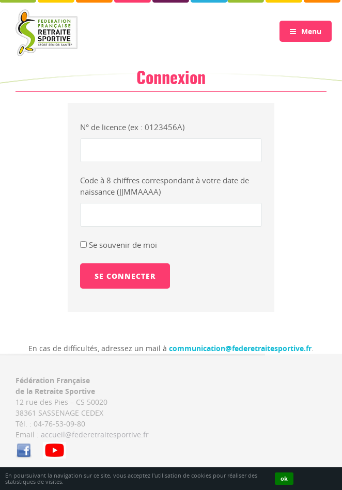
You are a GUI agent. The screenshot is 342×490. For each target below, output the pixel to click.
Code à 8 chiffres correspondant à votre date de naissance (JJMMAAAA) (164, 186)
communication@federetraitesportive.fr (240, 348)
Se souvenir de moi (118, 245)
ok (284, 478)
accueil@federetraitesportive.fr (95, 434)
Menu (305, 31)
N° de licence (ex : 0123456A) (132, 127)
